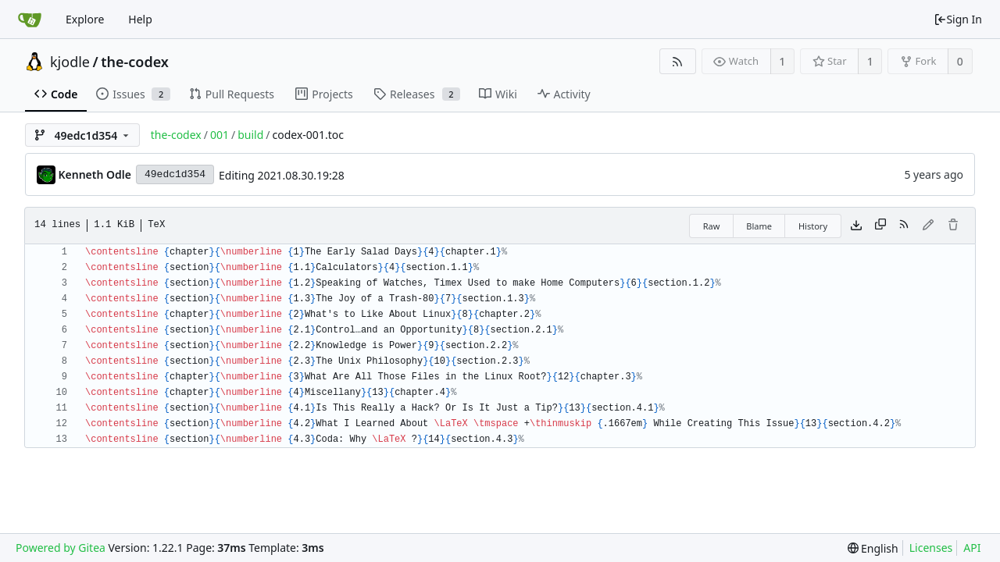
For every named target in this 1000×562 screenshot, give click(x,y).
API (971, 547)
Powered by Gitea (60, 547)
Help (140, 19)
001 (219, 134)
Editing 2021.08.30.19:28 (282, 175)
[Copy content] (880, 225)
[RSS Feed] (677, 61)
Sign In (958, 19)
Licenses (931, 547)
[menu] (873, 548)
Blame (759, 226)
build (250, 134)
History (812, 226)
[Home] (30, 19)
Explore (85, 19)
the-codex (135, 61)
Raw (711, 226)
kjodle (70, 61)
